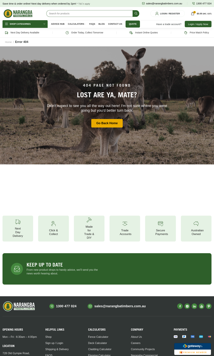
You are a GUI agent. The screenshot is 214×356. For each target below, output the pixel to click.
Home (8, 46)
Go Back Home (107, 127)
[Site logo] (18, 15)
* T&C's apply (83, 4)
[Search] (92, 15)
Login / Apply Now (198, 28)
